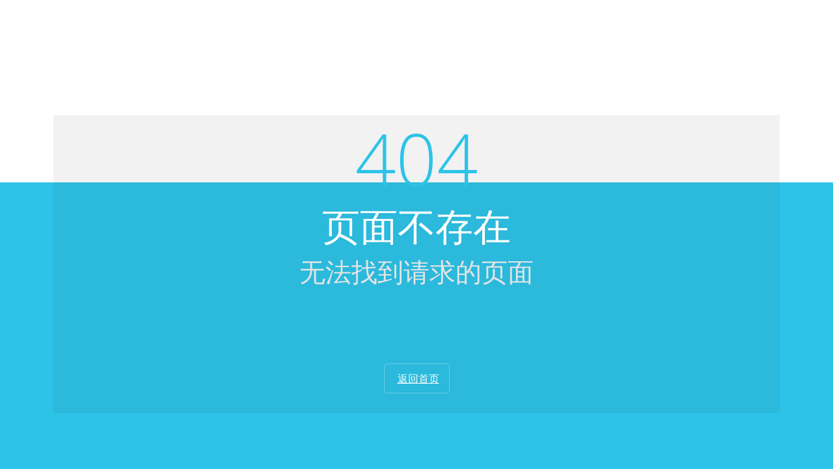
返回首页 (418, 378)
